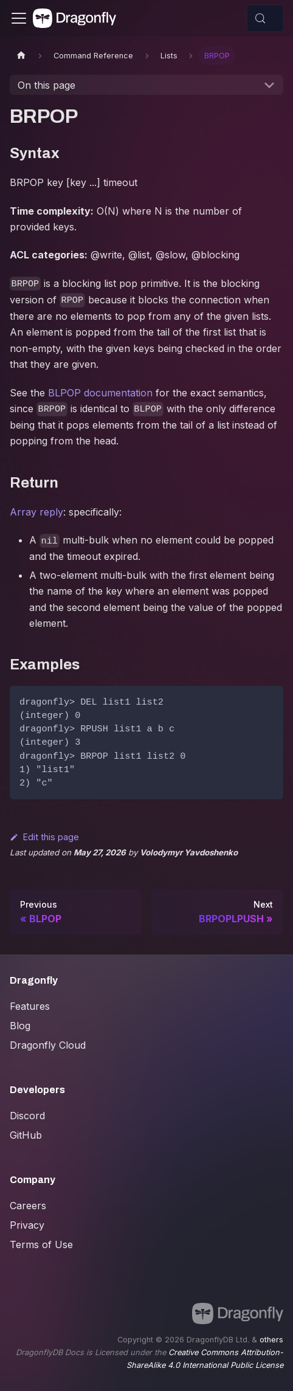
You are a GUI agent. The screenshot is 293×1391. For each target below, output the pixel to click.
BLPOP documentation (100, 393)
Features (30, 1006)
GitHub (26, 1135)
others (271, 1339)
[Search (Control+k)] (265, 18)
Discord (27, 1116)
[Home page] (21, 55)
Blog (20, 1026)
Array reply (36, 512)
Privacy (27, 1225)
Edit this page (44, 837)
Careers (28, 1205)
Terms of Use (41, 1244)
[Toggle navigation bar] (19, 18)
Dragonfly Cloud (48, 1045)
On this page (46, 85)
